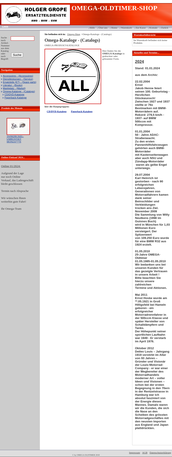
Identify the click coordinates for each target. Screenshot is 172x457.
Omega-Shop (73, 34)
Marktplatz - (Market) (14, 88)
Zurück (164, 27)
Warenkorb (126, 27)
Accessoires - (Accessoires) (18, 76)
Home (114, 27)
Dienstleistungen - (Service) (18, 79)
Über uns (102, 27)
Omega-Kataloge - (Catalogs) (19, 91)
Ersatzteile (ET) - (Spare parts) (19, 82)
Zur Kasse (141, 27)
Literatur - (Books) (13, 85)
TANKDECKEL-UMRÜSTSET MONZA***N (15, 139)
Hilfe (92, 27)
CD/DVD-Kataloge (14, 94)
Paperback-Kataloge (15, 97)
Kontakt (153, 27)
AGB (144, 452)
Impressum (134, 452)
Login (3, 26)
